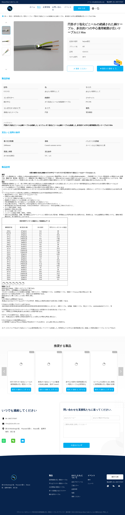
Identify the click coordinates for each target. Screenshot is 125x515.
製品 (39, 7)
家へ (5, 16)
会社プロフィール (77, 482)
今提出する (76, 445)
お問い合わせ (56, 8)
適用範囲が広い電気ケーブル (23, 16)
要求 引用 (81, 8)
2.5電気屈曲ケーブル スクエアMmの (102, 328)
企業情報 (46, 7)
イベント (68, 7)
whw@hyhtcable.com (12, 423)
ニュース (90, 483)
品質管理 (74, 489)
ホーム (32, 7)
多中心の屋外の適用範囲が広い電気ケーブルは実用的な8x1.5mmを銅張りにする (76, 384)
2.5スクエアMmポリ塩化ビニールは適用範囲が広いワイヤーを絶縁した (32, 328)
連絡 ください (81, 69)
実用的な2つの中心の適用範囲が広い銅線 (73, 328)
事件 (89, 480)
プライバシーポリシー (24, 512)
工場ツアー (75, 485)
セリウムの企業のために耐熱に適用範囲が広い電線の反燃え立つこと (103, 384)
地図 (73, 493)
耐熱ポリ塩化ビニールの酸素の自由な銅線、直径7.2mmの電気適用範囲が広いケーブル (48, 384)
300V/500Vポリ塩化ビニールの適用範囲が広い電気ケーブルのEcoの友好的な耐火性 (21, 384)
